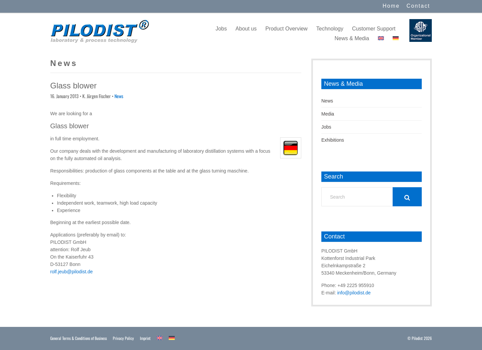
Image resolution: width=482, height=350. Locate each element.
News (118, 95)
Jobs (221, 28)
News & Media (352, 38)
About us (246, 28)
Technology (329, 28)
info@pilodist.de (354, 292)
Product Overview (286, 28)
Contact (418, 6)
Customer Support (374, 28)
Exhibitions (332, 140)
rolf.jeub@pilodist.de (71, 271)
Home (391, 6)
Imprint (145, 338)
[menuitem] (381, 38)
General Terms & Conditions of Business (78, 338)
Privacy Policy (123, 338)
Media (327, 114)
